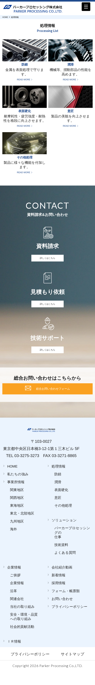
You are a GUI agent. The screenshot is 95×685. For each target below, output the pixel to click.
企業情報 (14, 582)
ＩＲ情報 (14, 656)
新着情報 (58, 590)
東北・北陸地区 (22, 528)
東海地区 (17, 520)
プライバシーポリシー (69, 621)
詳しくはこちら (47, 259)
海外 (13, 543)
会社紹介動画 (62, 582)
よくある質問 (65, 567)
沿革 (13, 605)
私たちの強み (18, 489)
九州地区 (17, 536)
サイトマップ (72, 668)
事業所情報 (15, 496)
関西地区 (17, 512)
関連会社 (17, 613)
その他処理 (63, 520)
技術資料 (61, 559)
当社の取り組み (22, 621)
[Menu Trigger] (86, 6)
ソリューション (64, 535)
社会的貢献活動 (22, 641)
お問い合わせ (62, 613)
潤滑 (57, 496)
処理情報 (58, 481)
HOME (5, 17)
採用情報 (58, 598)
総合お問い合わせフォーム (53, 400)
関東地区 (17, 504)
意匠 (57, 512)
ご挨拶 (15, 590)
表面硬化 (61, 504)
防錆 (57, 489)
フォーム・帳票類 (66, 605)
